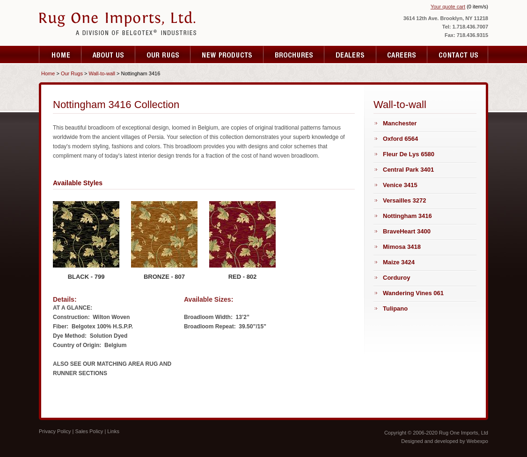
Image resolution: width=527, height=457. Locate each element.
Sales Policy (89, 431)
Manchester (400, 123)
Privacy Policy (55, 431)
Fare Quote (294, 54)
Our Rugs (72, 73)
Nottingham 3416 (407, 215)
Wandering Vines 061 (413, 293)
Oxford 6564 (400, 138)
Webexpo (477, 441)
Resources (401, 54)
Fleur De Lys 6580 (408, 154)
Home (60, 54)
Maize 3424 (399, 262)
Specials (350, 54)
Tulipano (395, 308)
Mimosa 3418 (402, 246)
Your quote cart (448, 6)
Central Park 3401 (408, 169)
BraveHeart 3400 (407, 231)
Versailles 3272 (404, 200)
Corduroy (396, 277)
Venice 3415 (400, 185)
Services (162, 54)
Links (113, 431)
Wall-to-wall (102, 73)
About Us (108, 54)
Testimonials (227, 54)
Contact (457, 54)
